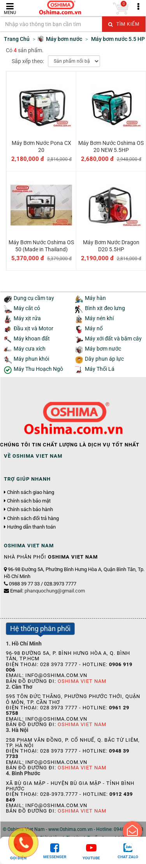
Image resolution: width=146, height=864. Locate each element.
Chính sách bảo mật (29, 501)
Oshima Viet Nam (82, 681)
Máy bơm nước (103, 349)
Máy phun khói (31, 359)
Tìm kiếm (123, 24)
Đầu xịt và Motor (33, 328)
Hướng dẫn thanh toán (31, 527)
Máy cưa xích (30, 349)
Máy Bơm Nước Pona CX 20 (41, 146)
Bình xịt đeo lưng (105, 308)
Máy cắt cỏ (27, 308)
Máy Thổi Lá (99, 369)
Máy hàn (95, 298)
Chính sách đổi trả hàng (33, 518)
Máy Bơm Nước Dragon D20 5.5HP (111, 245)
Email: (47, 591)
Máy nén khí (99, 318)
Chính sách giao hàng (30, 492)
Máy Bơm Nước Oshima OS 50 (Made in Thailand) (41, 245)
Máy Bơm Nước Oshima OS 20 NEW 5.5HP (111, 146)
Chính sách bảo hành (30, 509)
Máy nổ (94, 328)
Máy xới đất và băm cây (113, 339)
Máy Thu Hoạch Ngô (38, 369)
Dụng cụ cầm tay (34, 298)
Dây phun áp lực (104, 359)
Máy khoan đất (32, 339)
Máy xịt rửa (27, 318)
